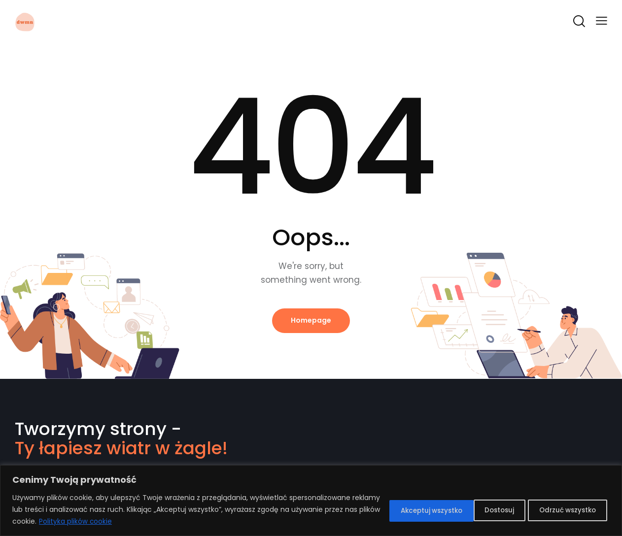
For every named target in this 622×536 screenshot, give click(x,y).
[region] (311, 501)
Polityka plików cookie (200, 522)
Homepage (311, 321)
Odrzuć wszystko (466, 510)
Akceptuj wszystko (562, 510)
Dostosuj (387, 510)
